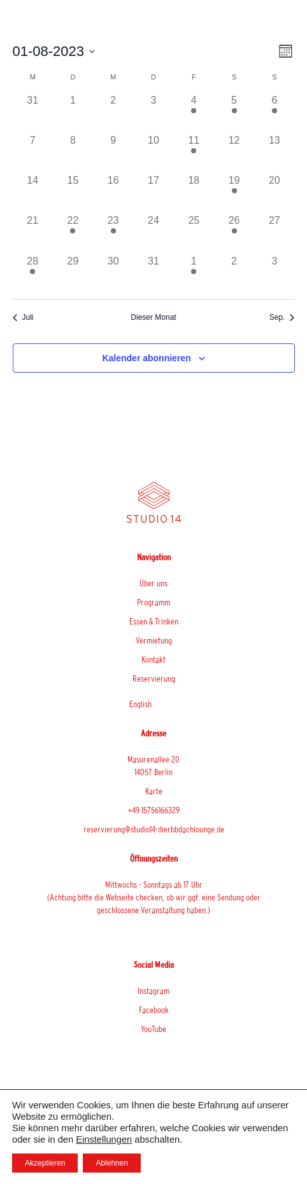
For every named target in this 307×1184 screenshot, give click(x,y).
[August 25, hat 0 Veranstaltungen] (194, 233)
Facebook (154, 1010)
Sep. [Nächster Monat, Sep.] (282, 317)
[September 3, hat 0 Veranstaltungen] (274, 274)
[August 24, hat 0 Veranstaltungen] (153, 233)
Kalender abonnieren (146, 358)
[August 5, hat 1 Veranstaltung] (234, 113)
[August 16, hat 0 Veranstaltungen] (113, 193)
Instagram (153, 991)
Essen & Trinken (153, 621)
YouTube (153, 1029)
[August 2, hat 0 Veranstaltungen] (113, 113)
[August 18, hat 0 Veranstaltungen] (194, 193)
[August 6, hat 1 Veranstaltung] (274, 113)
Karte (153, 791)
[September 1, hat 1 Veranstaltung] (194, 274)
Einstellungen (104, 1139)
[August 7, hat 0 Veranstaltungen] (33, 153)
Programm (153, 602)
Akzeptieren (45, 1163)
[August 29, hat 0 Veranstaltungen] (73, 274)
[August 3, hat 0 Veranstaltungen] (153, 113)
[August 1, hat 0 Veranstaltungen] (73, 113)
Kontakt (153, 659)
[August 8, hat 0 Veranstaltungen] (73, 153)
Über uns (153, 583)
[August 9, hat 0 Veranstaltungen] (113, 153)
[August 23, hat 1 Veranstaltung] (113, 233)
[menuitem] (153, 704)
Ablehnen (112, 1163)
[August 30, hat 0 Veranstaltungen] (113, 274)
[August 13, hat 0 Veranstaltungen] (274, 153)
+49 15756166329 (154, 810)
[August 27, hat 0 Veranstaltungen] (274, 233)
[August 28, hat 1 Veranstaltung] (33, 274)
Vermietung (154, 640)
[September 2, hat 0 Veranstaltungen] (234, 274)
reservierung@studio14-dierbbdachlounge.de (153, 829)
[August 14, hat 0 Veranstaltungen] (33, 193)
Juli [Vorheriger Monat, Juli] (23, 317)
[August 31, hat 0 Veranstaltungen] (153, 274)
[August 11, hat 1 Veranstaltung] (194, 153)
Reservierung (153, 678)
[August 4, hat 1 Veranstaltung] (194, 113)
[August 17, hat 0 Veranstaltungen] (153, 193)
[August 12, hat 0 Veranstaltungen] (234, 153)
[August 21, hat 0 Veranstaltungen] (33, 233)
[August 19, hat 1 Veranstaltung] (234, 193)
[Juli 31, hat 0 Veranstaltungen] (33, 113)
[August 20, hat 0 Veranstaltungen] (274, 193)
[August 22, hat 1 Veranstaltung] (73, 233)
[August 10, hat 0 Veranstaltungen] (153, 153)
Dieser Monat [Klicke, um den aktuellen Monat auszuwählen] (153, 317)
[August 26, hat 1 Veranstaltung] (234, 233)
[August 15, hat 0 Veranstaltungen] (73, 193)
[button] (270, 29)
